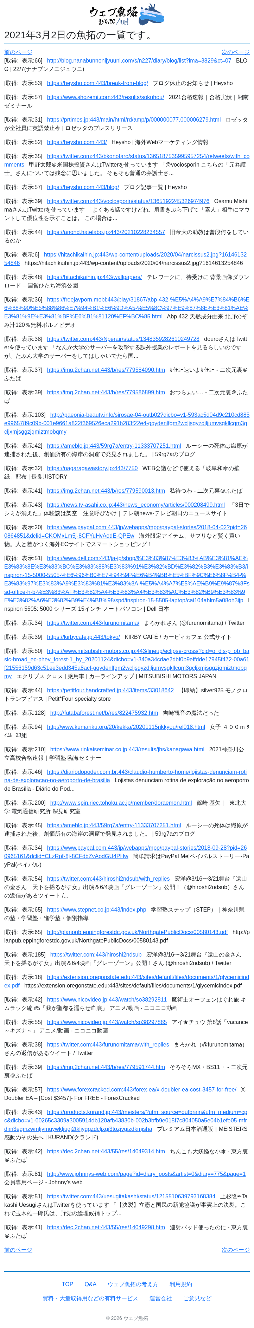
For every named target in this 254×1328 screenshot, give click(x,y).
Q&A (90, 1284)
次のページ (236, 52)
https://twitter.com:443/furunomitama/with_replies (108, 1045)
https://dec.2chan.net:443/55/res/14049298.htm (106, 1227)
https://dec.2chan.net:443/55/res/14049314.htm (106, 1151)
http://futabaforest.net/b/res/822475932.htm (104, 713)
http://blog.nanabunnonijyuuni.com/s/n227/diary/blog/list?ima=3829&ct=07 (139, 61)
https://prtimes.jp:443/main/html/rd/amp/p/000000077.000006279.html (134, 120)
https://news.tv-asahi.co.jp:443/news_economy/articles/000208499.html (136, 505)
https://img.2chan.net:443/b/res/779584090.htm (106, 370)
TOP (68, 1284)
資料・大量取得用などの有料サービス (90, 1298)
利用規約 (181, 1284)
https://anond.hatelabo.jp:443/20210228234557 (106, 232)
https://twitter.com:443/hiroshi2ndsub (96, 955)
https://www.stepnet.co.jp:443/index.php (96, 910)
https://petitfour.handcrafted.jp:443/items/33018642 (110, 690)
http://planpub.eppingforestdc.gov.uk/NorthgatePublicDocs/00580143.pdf (137, 932)
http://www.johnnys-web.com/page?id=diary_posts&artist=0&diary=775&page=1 (146, 1174)
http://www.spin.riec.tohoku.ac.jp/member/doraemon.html (121, 803)
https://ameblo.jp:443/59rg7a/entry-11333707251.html (114, 446)
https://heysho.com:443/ (77, 142)
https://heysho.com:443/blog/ (83, 187)
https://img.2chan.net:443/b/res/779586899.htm (106, 392)
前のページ (18, 52)
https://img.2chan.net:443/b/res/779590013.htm (106, 491)
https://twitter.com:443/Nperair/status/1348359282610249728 (123, 339)
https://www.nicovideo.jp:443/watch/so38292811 (107, 1000)
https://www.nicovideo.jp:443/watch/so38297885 (107, 1022)
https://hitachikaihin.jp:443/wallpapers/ (94, 277)
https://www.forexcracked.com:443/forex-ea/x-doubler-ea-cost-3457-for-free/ (141, 1090)
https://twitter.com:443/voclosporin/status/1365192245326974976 (128, 201)
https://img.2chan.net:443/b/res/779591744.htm (106, 1067)
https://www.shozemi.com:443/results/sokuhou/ (105, 97)
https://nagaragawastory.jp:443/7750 (92, 468)
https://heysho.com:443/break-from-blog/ (97, 83)
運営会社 (161, 1298)
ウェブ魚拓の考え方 (133, 1284)
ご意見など (197, 1298)
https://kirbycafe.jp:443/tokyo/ (83, 637)
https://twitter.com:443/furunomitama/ (93, 623)
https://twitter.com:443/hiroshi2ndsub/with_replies (108, 879)
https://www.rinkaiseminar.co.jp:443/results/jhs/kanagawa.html (127, 749)
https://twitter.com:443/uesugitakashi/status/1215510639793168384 (131, 1196)
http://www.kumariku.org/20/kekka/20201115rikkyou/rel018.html (126, 727)
